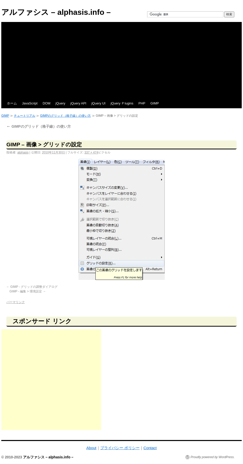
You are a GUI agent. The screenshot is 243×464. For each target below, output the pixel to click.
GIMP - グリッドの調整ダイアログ (34, 287)
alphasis (23, 152)
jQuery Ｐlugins (122, 103)
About (91, 448)
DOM (46, 103)
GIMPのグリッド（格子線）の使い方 (65, 115)
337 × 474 (91, 152)
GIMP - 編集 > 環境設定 (25, 291)
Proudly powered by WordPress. (213, 457)
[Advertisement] (121, 60)
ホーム (12, 103)
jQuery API (78, 103)
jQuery (60, 103)
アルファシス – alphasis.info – (56, 12)
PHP (141, 103)
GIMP (154, 103)
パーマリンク (15, 302)
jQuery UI (98, 103)
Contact (150, 448)
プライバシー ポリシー (120, 448)
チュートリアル (24, 115)
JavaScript (30, 103)
